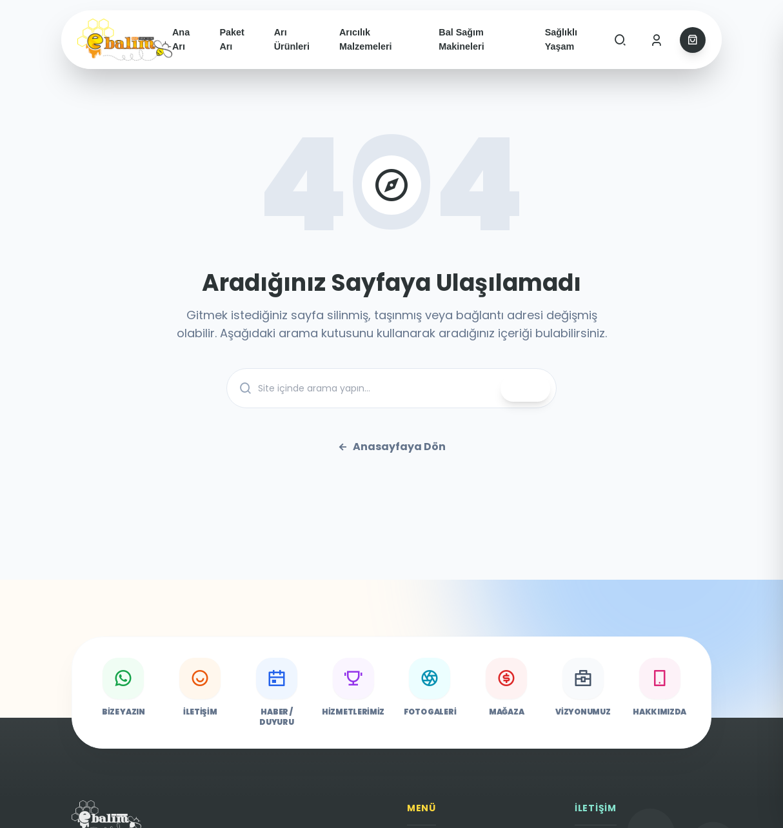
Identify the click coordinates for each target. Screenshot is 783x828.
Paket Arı (231, 39)
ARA (525, 388)
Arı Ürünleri (292, 39)
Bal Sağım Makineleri (461, 39)
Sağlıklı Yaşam (561, 39)
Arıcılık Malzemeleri (365, 39)
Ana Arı (181, 39)
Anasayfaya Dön (391, 447)
